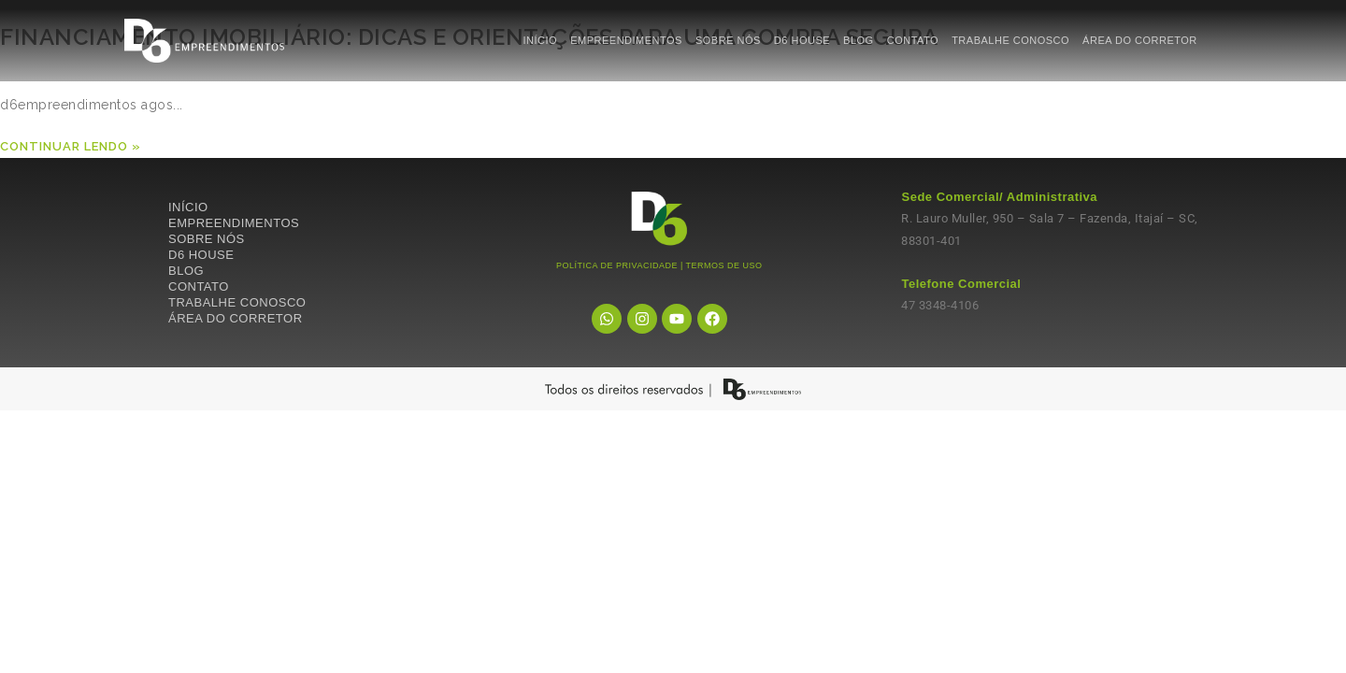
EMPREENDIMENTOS (626, 40)
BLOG (858, 40)
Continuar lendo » (70, 146)
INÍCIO (540, 40)
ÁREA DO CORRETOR (1139, 40)
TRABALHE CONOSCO (1010, 40)
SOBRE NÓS (728, 40)
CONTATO (912, 40)
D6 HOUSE (802, 40)
